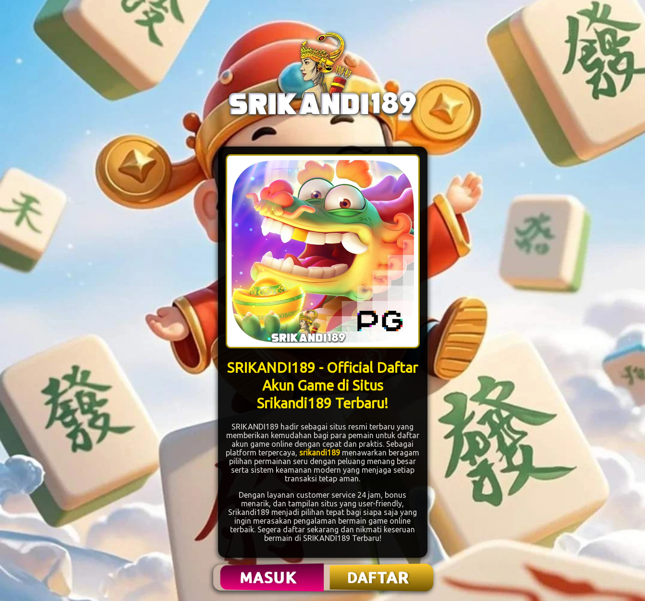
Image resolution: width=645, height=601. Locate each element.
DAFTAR (379, 577)
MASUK (269, 577)
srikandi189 (319, 452)
